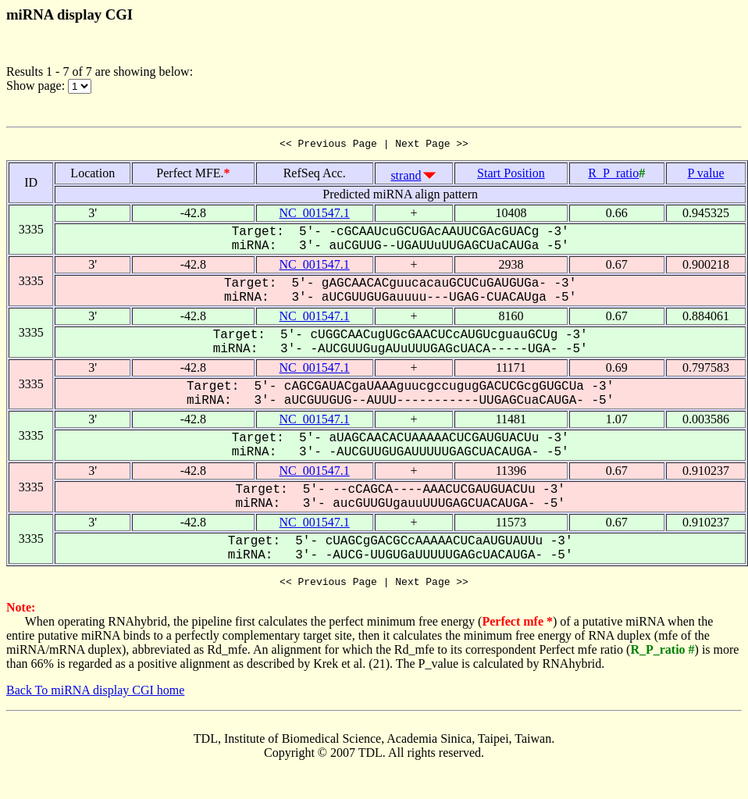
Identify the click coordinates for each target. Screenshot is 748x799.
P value (706, 175)
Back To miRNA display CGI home (95, 694)
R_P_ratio (613, 175)
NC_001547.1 (315, 215)
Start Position (511, 175)
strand (405, 177)
